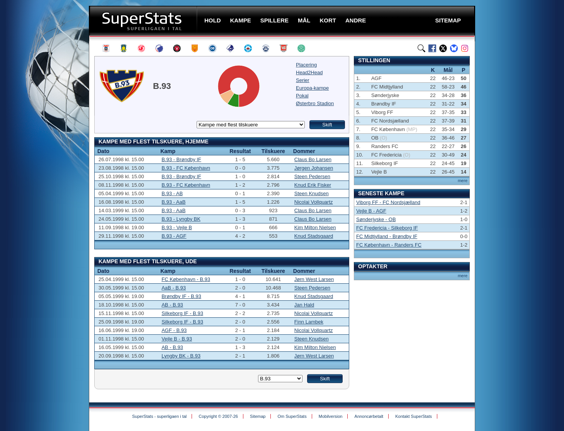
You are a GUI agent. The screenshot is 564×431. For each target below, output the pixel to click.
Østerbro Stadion (315, 103)
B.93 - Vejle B (176, 227)
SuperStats (143, 21)
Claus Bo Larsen (312, 159)
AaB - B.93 (173, 288)
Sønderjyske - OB (376, 219)
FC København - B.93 (185, 279)
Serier (302, 80)
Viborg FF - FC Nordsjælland (388, 202)
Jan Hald (304, 305)
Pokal (302, 96)
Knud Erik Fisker (312, 185)
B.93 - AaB (173, 202)
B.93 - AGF (173, 236)
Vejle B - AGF (371, 211)
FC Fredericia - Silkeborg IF (387, 228)
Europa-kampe (312, 88)
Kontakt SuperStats (413, 416)
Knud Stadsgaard (313, 236)
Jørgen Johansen (313, 168)
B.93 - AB (172, 193)
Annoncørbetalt (369, 416)
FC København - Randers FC (388, 245)
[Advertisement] (42, 153)
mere (462, 180)
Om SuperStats (291, 416)
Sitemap (257, 416)
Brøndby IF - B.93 (181, 296)
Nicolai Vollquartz (313, 202)
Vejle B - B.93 (176, 339)
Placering (306, 65)
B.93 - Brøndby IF (181, 159)
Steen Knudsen (311, 193)
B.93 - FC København (185, 168)
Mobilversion (331, 416)
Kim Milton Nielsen (315, 227)
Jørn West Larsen (314, 279)
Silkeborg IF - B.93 (182, 313)
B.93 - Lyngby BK (180, 219)
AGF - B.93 (174, 330)
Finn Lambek (308, 322)
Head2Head (309, 72)
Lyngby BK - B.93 (180, 356)
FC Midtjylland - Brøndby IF (386, 236)
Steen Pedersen (312, 176)
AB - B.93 (172, 305)
